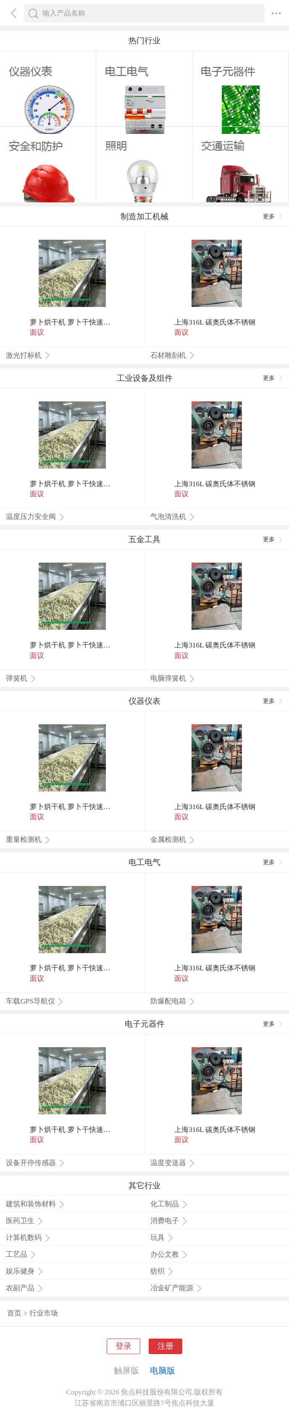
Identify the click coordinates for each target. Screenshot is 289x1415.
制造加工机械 (144, 216)
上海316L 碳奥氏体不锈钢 (214, 322)
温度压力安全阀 (35, 517)
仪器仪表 (144, 701)
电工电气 (144, 862)
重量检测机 (28, 840)
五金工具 (144, 539)
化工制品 (169, 1204)
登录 (123, 1346)
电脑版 (162, 1370)
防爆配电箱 (172, 1001)
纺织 (161, 1271)
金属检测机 (172, 840)
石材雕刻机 (172, 355)
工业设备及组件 (145, 378)
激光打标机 (28, 355)
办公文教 (169, 1254)
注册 (165, 1346)
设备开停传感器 (35, 1163)
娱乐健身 (24, 1271)
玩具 (161, 1238)
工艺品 (21, 1254)
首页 (14, 1313)
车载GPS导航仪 (35, 1001)
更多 (273, 216)
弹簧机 (21, 678)
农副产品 (24, 1288)
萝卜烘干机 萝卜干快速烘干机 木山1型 (72, 322)
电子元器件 (145, 1023)
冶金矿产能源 (176, 1288)
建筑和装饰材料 (35, 1204)
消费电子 (169, 1221)
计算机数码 (28, 1238)
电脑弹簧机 (172, 678)
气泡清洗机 (172, 517)
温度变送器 (172, 1163)
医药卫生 (24, 1221)
